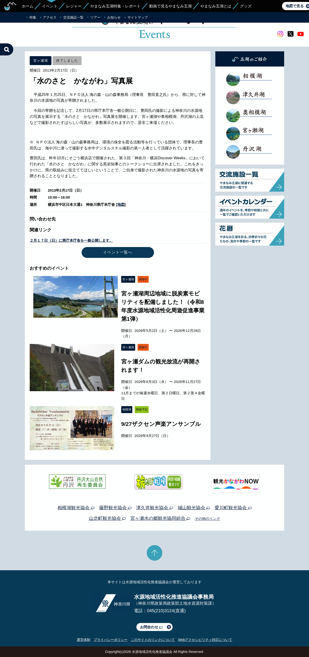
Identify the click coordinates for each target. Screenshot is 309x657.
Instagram (280, 34)
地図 (121, 204)
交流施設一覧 (73, 17)
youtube (300, 34)
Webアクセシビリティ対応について (205, 640)
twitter (290, 34)
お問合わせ (151, 627)
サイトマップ (137, 17)
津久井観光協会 (154, 507)
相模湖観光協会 (75, 507)
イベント (49, 6)
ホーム (27, 6)
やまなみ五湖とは (215, 6)
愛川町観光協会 (233, 507)
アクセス (49, 17)
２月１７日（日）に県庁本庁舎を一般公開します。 (71, 240)
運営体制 (83, 640)
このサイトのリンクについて (153, 640)
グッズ (246, 6)
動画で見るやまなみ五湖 (170, 6)
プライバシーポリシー (110, 640)
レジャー (74, 6)
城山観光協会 (194, 507)
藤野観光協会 (115, 507)
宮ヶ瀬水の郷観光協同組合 (160, 518)
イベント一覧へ (117, 252)
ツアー (95, 17)
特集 (32, 17)
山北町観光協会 (107, 518)
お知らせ (114, 17)
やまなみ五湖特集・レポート (115, 6)
